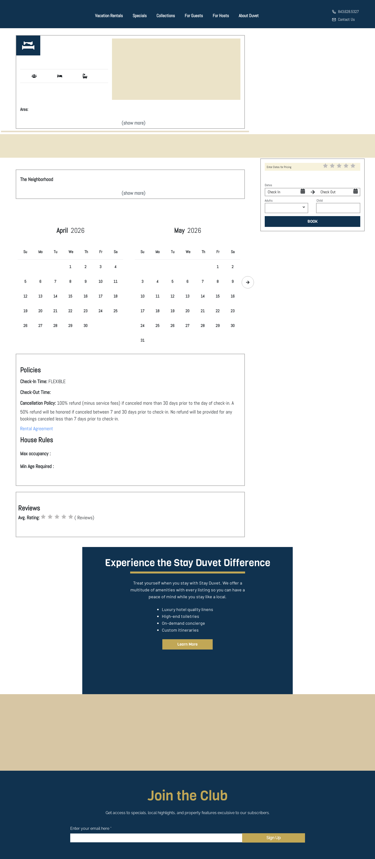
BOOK (312, 221)
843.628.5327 (348, 11)
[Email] (156, 837)
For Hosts (221, 15)
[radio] (43, 516)
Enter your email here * (90, 828)
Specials (140, 15)
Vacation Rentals (109, 15)
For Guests (194, 15)
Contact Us (346, 19)
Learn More (187, 644)
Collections (165, 15)
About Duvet (249, 15)
